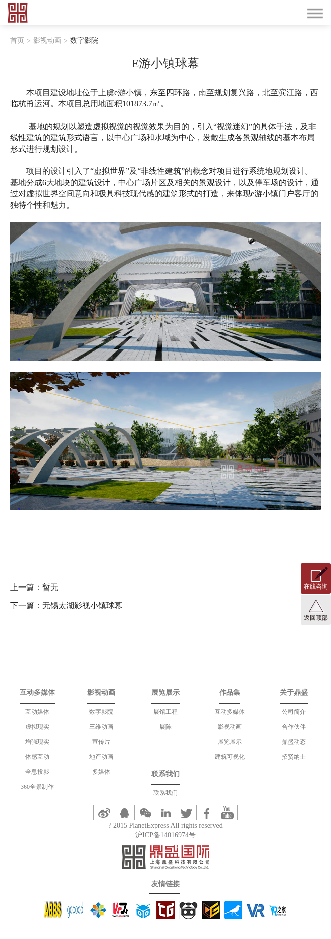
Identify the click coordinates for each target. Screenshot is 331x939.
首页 (17, 40)
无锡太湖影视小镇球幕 (82, 605)
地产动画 (101, 756)
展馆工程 (165, 711)
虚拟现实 (37, 726)
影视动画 (47, 40)
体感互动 (37, 756)
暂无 (50, 587)
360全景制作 (37, 786)
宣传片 (101, 741)
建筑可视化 (230, 756)
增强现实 (37, 741)
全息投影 (37, 771)
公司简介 (294, 711)
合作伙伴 (294, 726)
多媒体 (101, 771)
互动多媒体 (230, 711)
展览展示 (230, 741)
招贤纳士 (294, 756)
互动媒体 (37, 711)
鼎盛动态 (294, 741)
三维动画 (101, 726)
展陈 (165, 726)
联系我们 (165, 792)
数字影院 (84, 40)
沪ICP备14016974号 (165, 835)
